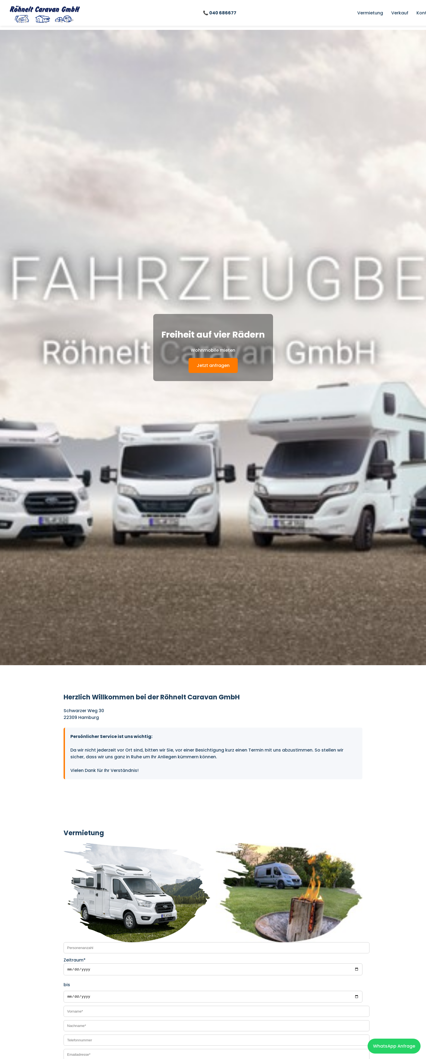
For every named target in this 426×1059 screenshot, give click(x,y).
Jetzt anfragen (213, 365)
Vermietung (370, 13)
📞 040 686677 (219, 13)
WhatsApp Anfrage (394, 1046)
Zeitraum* (75, 960)
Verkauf (399, 13)
